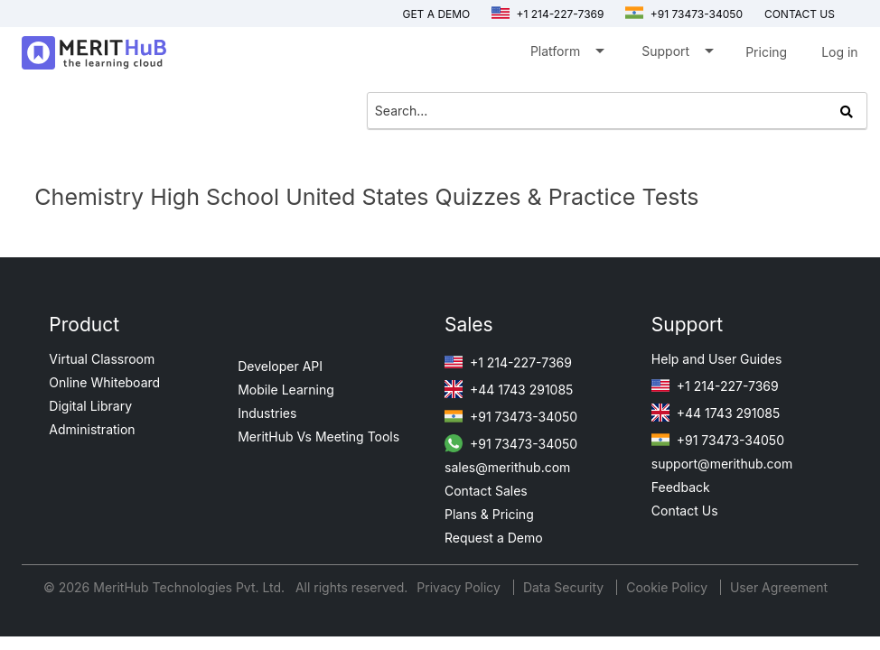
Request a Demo (494, 537)
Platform (566, 55)
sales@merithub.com (507, 467)
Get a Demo (436, 14)
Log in (839, 52)
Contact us (799, 14)
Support (676, 55)
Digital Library (90, 405)
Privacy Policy (460, 587)
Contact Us (684, 510)
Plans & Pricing (489, 514)
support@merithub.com (721, 463)
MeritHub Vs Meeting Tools (318, 436)
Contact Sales (486, 490)
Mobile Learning (286, 389)
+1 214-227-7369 (547, 14)
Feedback (680, 487)
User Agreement (779, 587)
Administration (92, 429)
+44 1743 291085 (509, 389)
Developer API (280, 366)
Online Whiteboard (104, 382)
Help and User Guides (716, 359)
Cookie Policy (666, 587)
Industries (267, 413)
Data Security (565, 587)
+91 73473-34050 (684, 14)
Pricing (766, 52)
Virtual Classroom (101, 359)
